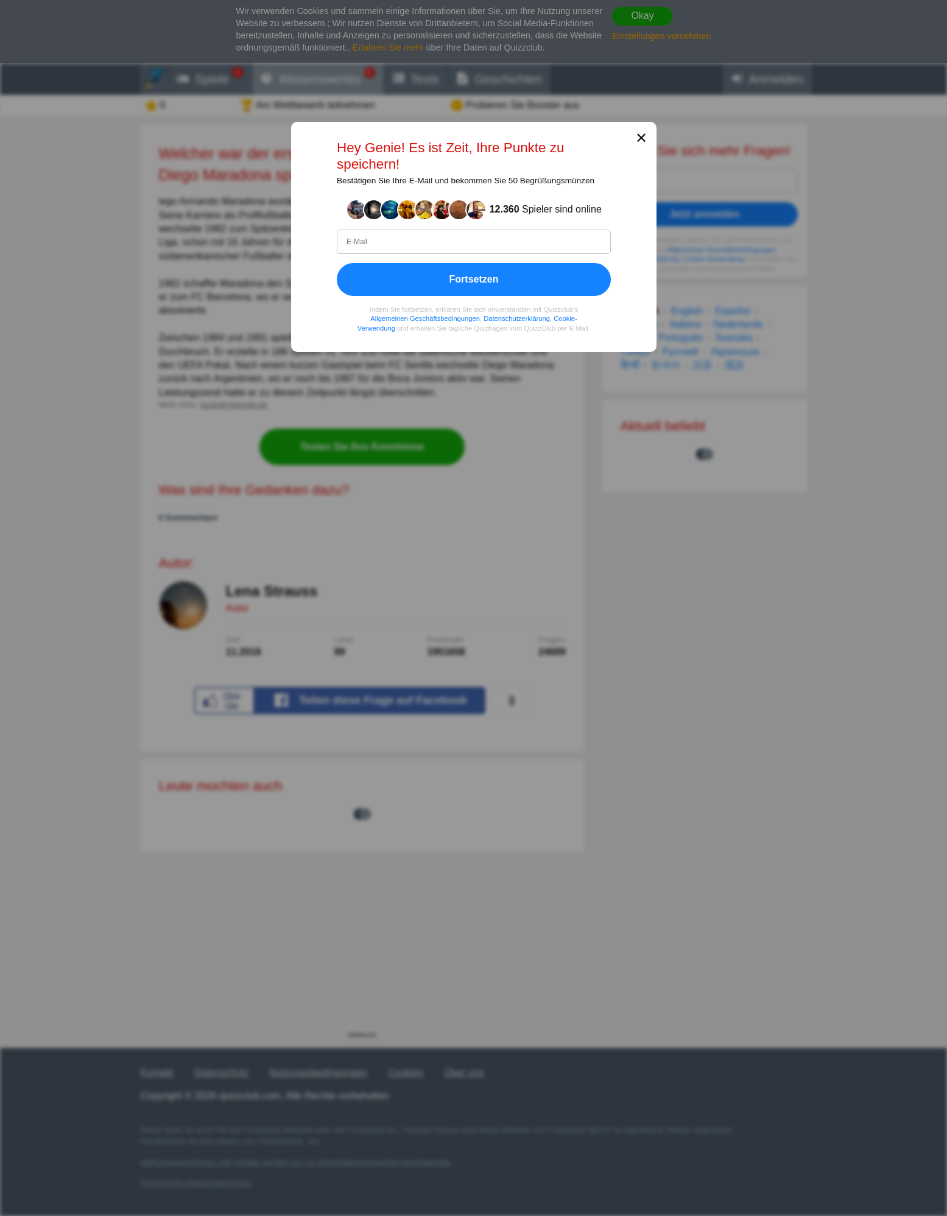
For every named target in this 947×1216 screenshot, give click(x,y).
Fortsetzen (473, 278)
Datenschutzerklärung (517, 318)
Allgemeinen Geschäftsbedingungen (425, 318)
